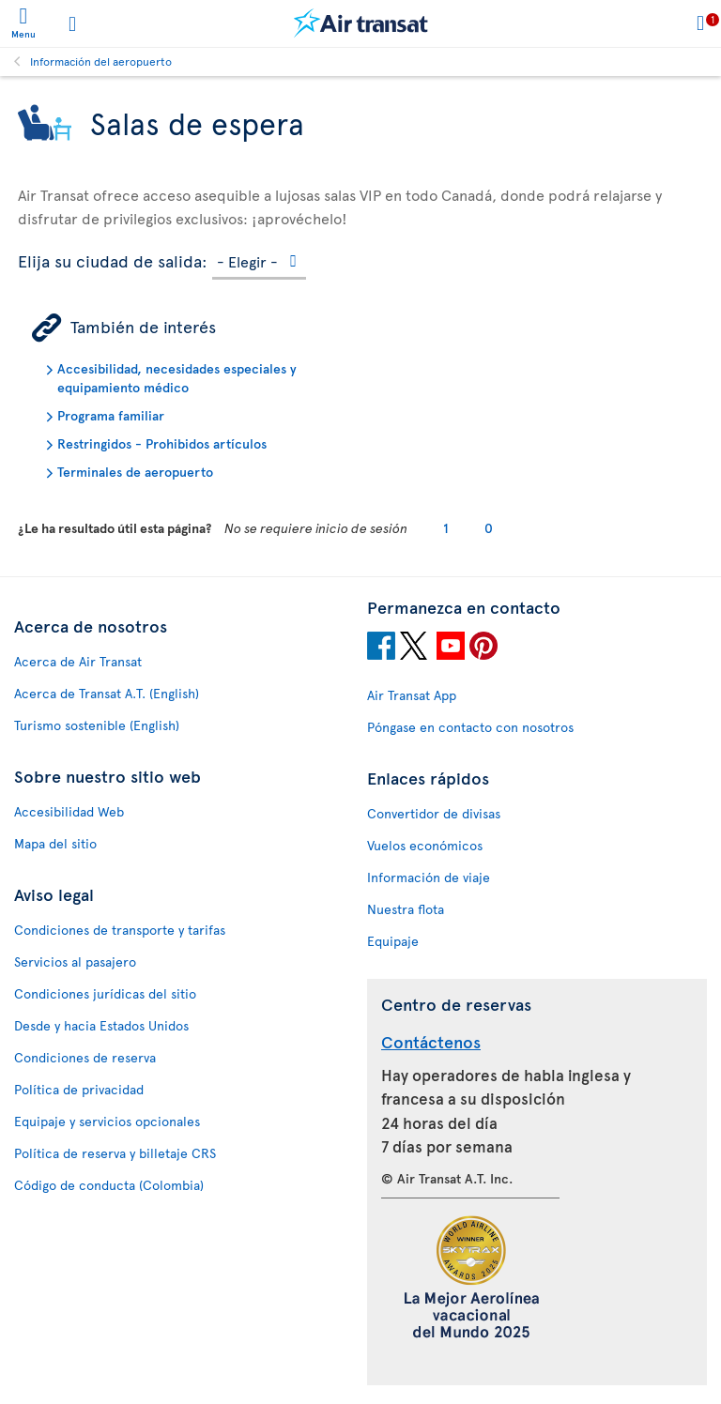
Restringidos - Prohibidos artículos (162, 443)
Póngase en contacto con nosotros (470, 727)
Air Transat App (411, 695)
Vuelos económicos (425, 845)
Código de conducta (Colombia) (109, 1185)
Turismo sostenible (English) (96, 725)
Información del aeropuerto (101, 61)
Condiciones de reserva (85, 1057)
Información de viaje (428, 877)
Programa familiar (110, 415)
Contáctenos (431, 1041)
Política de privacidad (79, 1089)
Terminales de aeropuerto (135, 472)
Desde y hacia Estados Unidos (101, 1025)
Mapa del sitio (55, 843)
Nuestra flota (405, 909)
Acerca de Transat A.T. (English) (106, 693)
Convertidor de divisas (433, 813)
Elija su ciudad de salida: (112, 258)
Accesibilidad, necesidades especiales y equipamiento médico (177, 377)
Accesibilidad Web (69, 811)
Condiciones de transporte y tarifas (119, 930)
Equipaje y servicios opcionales (107, 1121)
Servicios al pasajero (75, 961)
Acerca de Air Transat (78, 661)
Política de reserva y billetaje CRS (115, 1153)
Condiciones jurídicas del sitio (105, 993)
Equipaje (393, 941)
